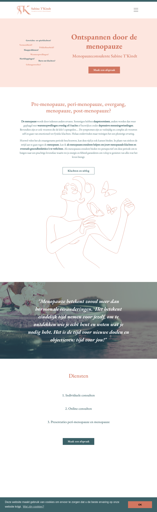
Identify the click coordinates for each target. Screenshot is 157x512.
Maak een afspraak (104, 70)
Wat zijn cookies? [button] (33, 506)
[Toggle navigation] (136, 10)
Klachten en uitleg (78, 170)
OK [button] (140, 504)
